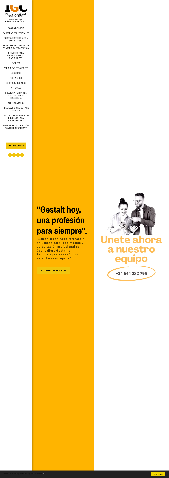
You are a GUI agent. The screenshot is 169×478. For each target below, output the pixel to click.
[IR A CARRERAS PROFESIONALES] (53, 270)
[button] (10, 155)
